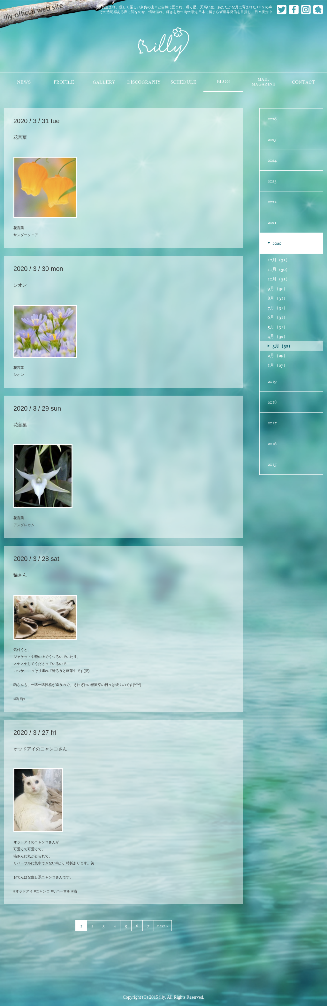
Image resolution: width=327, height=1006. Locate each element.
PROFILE (64, 82)
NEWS (24, 82)
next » (162, 925)
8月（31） (278, 298)
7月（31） (278, 307)
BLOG (223, 81)
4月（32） (278, 336)
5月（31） (278, 327)
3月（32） (282, 346)
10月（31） (279, 279)
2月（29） (278, 355)
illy (163, 45)
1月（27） (278, 365)
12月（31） (279, 260)
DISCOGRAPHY (143, 82)
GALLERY (104, 82)
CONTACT (303, 82)
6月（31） (278, 317)
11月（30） (279, 269)
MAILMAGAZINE (263, 82)
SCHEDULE (183, 82)
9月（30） (278, 288)
